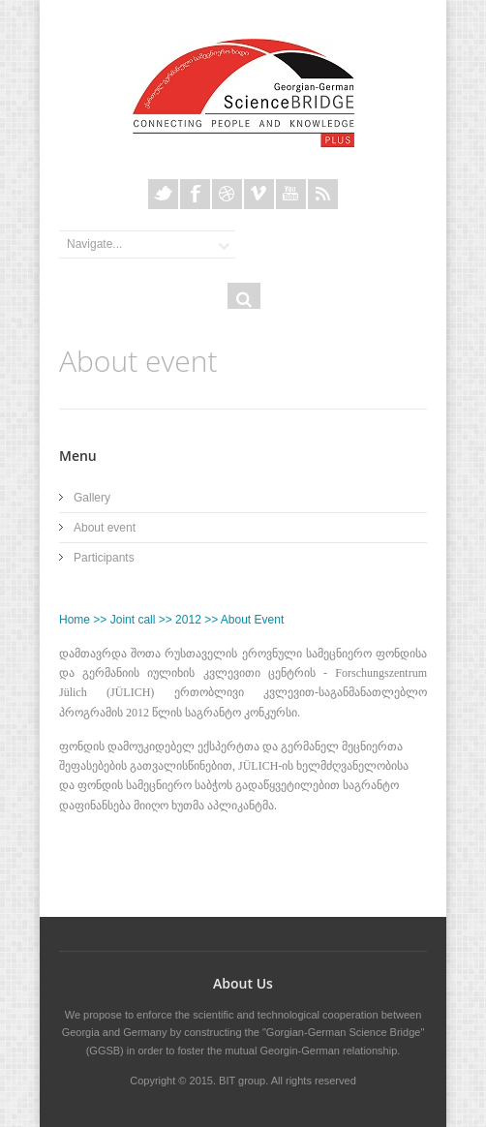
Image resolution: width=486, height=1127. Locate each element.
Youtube (291, 194)
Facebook (195, 194)
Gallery (92, 497)
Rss (323, 194)
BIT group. (243, 1080)
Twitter (163, 194)
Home (74, 619)
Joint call (133, 619)
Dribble (227, 194)
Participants (104, 557)
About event (105, 527)
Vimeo (259, 194)
